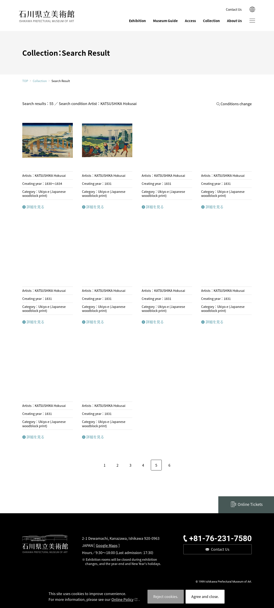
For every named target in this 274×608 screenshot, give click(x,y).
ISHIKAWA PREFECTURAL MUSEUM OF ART (47, 16)
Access (190, 20)
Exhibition (137, 20)
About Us (234, 20)
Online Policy (122, 599)
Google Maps (106, 545)
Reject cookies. (165, 596)
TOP (25, 80)
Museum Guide (165, 20)
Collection (211, 20)
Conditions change (236, 103)
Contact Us (234, 9)
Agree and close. (205, 596)
